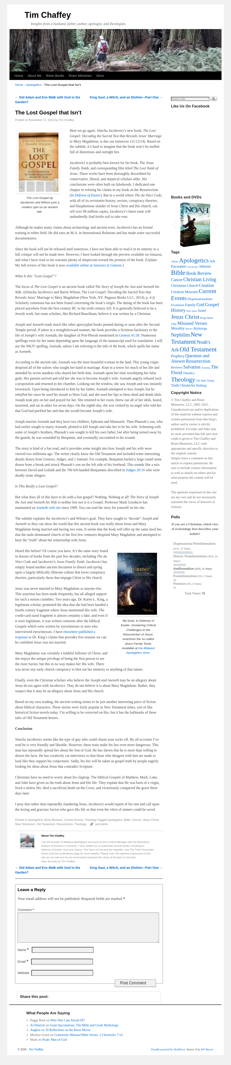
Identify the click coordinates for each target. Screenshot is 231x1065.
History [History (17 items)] (178, 310)
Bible (127, 820)
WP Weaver (207, 1054)
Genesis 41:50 (129, 335)
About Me (35, 75)
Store (100, 75)
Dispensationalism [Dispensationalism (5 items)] (199, 299)
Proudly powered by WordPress (168, 1054)
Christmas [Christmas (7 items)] (178, 285)
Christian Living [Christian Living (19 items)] (199, 279)
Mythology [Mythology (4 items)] (200, 328)
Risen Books (55, 75)
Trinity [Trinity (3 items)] (211, 380)
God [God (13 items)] (200, 304)
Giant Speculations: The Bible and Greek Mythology (84, 1030)
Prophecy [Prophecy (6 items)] (178, 356)
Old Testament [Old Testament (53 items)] (198, 349)
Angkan (35, 1035)
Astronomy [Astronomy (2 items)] (192, 267)
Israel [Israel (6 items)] (202, 310)
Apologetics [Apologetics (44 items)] (194, 260)
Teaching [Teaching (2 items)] (205, 367)
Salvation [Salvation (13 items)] (192, 366)
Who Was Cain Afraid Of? (67, 1025)
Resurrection (65, 824)
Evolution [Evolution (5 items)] (177, 305)
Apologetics (33, 84)
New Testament (25, 824)
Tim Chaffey (48, 15)
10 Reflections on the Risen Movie (67, 1035)
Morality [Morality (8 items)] (178, 328)
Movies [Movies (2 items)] (189, 329)
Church (136, 820)
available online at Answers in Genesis (94, 265)
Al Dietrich (37, 1030)
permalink (101, 824)
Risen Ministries (80, 75)
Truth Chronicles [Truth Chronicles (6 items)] (183, 385)
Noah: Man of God (54, 1045)
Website (23, 978)
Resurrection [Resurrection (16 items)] (198, 361)
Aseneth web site (48, 508)
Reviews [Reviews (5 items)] (176, 367)
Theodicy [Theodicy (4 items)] (189, 373)
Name (24, 955)
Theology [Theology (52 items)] (183, 379)
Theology (91, 820)
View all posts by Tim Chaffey (58, 861)
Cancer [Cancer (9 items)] (176, 280)
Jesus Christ (151, 820)
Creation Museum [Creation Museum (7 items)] (184, 292)
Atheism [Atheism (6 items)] (205, 266)
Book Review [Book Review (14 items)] (198, 273)
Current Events (73, 820)
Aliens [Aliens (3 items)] (174, 261)
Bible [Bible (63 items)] (178, 272)
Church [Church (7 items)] (192, 285)
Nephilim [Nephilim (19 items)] (180, 335)
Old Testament (46, 824)
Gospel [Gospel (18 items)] (212, 304)
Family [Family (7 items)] (190, 305)
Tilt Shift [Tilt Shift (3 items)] (201, 380)
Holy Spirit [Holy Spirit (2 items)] (191, 311)
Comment (26, 910)
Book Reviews (53, 820)
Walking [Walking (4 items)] (201, 385)
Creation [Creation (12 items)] (206, 285)
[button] (174, 224)
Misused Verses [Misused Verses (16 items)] (192, 323)
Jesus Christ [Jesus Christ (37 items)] (185, 317)
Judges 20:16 (135, 470)
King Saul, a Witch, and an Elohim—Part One (126, 97)
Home (18, 75)
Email (23, 967)
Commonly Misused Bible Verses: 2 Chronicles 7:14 (88, 1040)
